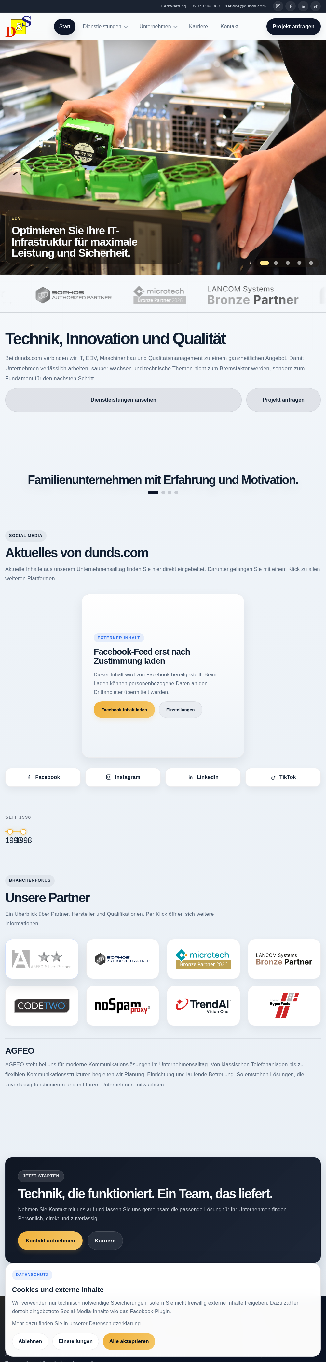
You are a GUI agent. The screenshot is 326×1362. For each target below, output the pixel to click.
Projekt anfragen (294, 26)
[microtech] (174, 295)
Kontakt (229, 26)
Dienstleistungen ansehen (123, 400)
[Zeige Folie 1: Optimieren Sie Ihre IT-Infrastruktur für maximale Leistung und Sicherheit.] (264, 263)
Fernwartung (173, 6)
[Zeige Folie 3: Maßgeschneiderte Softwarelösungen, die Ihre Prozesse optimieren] (287, 263)
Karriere (198, 26)
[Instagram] (278, 6)
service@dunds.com (245, 6)
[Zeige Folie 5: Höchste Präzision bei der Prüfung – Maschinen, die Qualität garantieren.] (311, 263)
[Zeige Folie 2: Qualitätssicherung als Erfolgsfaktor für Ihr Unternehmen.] (276, 263)
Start (65, 26)
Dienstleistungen (102, 26)
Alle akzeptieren (129, 1341)
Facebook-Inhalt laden (124, 709)
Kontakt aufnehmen (50, 1240)
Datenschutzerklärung (115, 1323)
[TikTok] (315, 6)
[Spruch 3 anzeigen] (169, 492)
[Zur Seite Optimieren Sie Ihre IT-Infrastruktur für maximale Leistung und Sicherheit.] (163, 157)
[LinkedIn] (303, 6)
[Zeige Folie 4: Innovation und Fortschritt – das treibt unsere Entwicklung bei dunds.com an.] (299, 263)
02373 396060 (206, 6)
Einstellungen (180, 709)
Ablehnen (30, 1341)
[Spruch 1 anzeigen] (153, 492)
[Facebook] (290, 6)
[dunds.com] (18, 26)
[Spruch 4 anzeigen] (176, 492)
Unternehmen (155, 26)
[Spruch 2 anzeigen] (163, 492)
